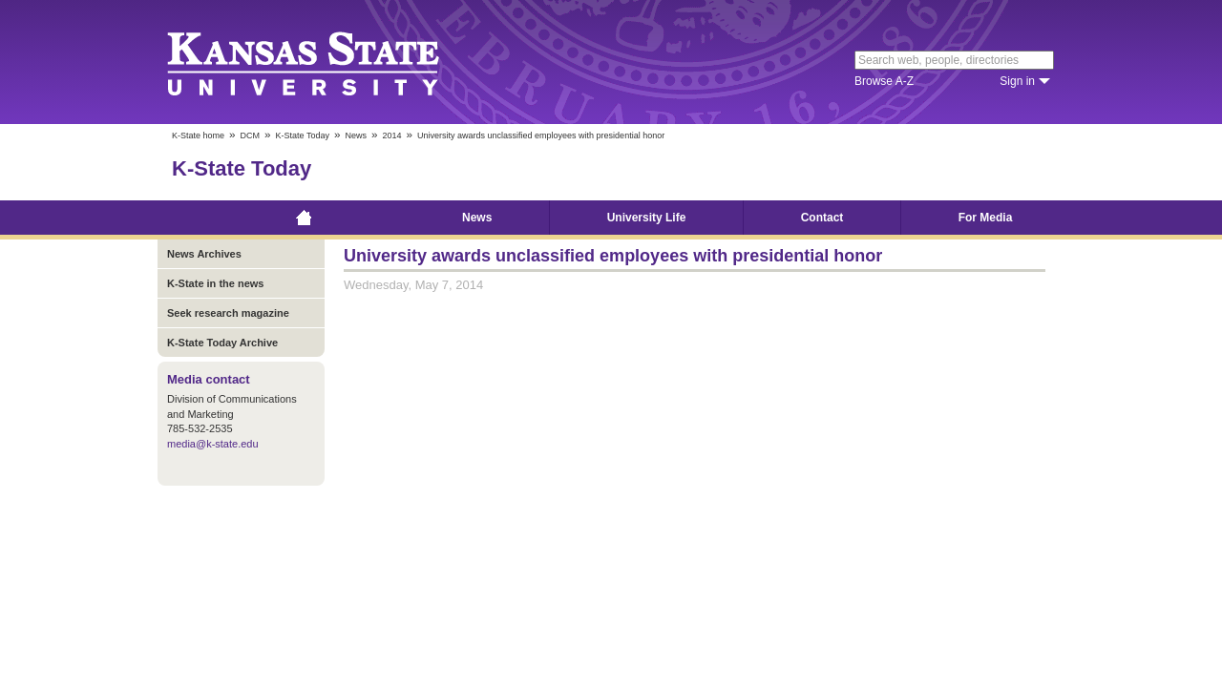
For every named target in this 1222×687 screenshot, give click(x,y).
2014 (391, 135)
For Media (986, 217)
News (356, 135)
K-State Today (302, 135)
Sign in (1017, 81)
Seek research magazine (228, 313)
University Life (646, 217)
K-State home (198, 135)
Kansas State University (327, 62)
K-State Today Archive (222, 342)
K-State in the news (215, 283)
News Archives (204, 254)
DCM (251, 135)
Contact (822, 217)
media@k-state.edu (213, 443)
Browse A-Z (884, 81)
